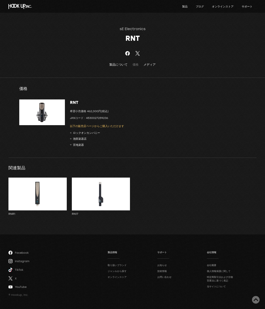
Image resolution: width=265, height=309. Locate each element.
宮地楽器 (78, 145)
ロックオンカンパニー (86, 133)
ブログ (200, 6)
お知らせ (162, 265)
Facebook (18, 253)
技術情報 (162, 271)
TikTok (15, 270)
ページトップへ (256, 300)
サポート (247, 6)
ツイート (137, 53)
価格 (135, 64)
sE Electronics (133, 28)
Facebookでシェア (127, 53)
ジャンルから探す (117, 271)
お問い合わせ (164, 277)
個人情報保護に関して (219, 271)
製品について (118, 64)
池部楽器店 (80, 139)
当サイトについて (216, 286)
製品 (185, 6)
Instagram (18, 261)
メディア (149, 64)
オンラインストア (223, 6)
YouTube (17, 287)
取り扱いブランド (117, 265)
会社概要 (211, 265)
